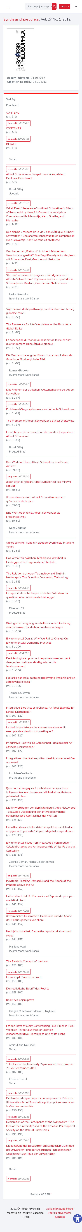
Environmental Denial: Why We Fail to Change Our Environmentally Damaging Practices (37, 640)
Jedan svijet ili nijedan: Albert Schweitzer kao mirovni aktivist (38, 484)
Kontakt (60, 1217)
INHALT (11, 144)
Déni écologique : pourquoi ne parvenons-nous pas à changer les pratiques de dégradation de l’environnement (38, 662)
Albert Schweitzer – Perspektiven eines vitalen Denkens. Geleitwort (35, 176)
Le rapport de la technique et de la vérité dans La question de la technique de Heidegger (37, 595)
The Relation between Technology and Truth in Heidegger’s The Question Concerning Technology (37, 575)
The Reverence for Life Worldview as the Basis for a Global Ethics (38, 326)
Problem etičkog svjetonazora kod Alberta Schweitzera (40, 409)
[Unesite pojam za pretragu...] (38, 6)
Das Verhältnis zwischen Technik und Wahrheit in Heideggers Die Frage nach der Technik (36, 560)
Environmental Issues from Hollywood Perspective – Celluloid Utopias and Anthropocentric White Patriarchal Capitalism (40, 847)
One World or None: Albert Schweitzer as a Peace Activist (37, 464)
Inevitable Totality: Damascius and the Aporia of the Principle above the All (38, 883)
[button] (75, 6)
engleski (18, 139)
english (65, 6)
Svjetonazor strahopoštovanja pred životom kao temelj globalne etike (40, 311)
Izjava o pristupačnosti (59, 1209)
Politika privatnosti (59, 1213)
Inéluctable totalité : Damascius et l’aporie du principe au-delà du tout (39, 898)
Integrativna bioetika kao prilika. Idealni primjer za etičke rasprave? (40, 760)
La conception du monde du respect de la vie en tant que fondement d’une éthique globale (39, 342)
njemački (18, 169)
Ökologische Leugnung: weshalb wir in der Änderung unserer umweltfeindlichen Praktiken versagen (38, 625)
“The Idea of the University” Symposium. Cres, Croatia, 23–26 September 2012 (39, 1066)
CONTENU (12, 112)
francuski (18, 123)
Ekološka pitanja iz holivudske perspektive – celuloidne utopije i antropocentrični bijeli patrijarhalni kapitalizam (39, 829)
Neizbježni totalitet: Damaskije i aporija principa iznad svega (38, 933)
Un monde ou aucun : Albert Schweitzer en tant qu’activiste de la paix (35, 499)
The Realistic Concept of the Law (27, 961)
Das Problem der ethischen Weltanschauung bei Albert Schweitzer (40, 392)
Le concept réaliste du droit (23, 977)
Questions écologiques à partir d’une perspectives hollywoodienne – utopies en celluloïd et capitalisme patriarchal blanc (38, 792)
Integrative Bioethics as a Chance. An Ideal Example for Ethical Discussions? (40, 710)
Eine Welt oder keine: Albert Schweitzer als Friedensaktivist (33, 515)
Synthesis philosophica (21, 19)
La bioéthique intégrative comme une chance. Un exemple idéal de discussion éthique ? (36, 729)
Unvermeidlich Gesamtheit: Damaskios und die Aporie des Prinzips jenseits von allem (39, 918)
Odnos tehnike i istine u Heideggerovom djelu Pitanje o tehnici (40, 545)
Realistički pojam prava (20, 1000)
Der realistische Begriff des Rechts (27, 988)
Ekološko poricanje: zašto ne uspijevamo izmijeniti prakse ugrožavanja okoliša (40, 680)
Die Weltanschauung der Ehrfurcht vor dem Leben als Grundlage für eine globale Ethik (39, 357)
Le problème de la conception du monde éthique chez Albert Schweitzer (39, 434)
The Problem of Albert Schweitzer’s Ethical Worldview (40, 421)
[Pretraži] (54, 6)
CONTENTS (13, 128)
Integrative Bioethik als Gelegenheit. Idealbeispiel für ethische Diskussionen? (39, 745)
